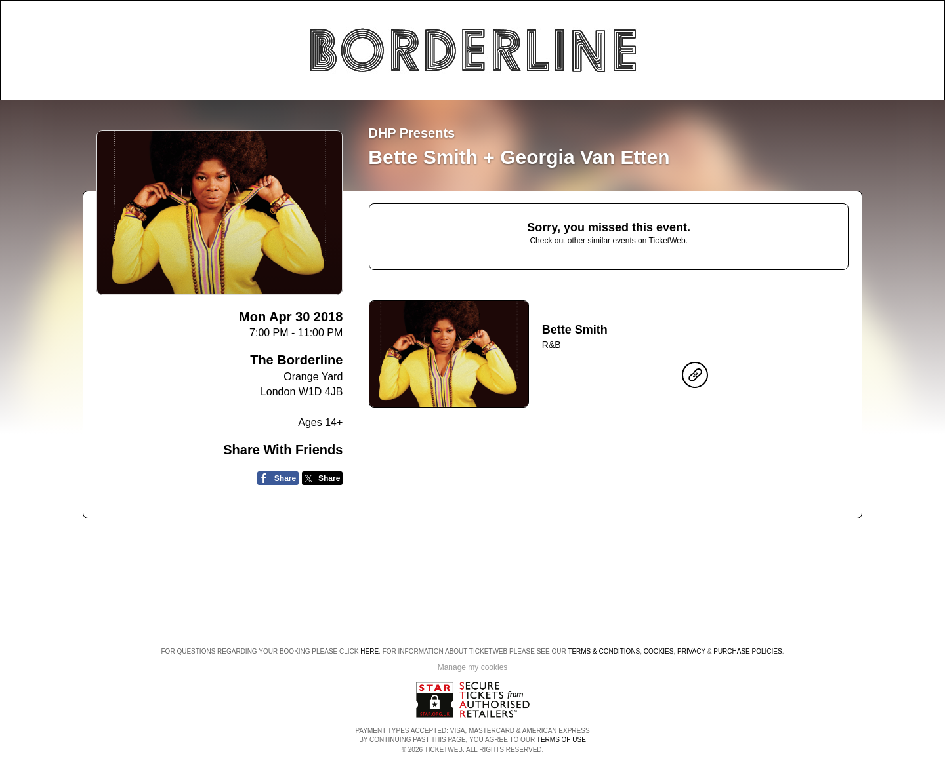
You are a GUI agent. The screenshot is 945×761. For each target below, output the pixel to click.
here (369, 651)
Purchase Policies (747, 651)
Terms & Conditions (604, 651)
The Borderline (296, 360)
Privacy (691, 651)
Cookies (659, 651)
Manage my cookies (473, 667)
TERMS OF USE (561, 739)
